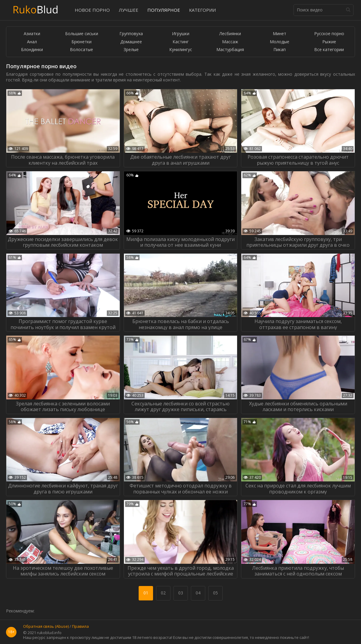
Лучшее (128, 10)
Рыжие (329, 41)
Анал (32, 41)
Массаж (230, 41)
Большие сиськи (81, 33)
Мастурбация (230, 49)
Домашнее (131, 41)
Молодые (279, 41)
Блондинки (32, 49)
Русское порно (329, 33)
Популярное (163, 10)
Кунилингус (180, 49)
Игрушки (180, 33)
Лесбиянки (230, 33)
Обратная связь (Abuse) (46, 626)
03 (180, 593)
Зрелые (131, 49)
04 (198, 593)
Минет (279, 33)
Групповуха (131, 33)
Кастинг (181, 41)
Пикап (279, 49)
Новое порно (92, 10)
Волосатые (81, 49)
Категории (202, 10)
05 (215, 593)
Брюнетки (81, 41)
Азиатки (32, 33)
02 (163, 593)
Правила (80, 626)
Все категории (329, 49)
